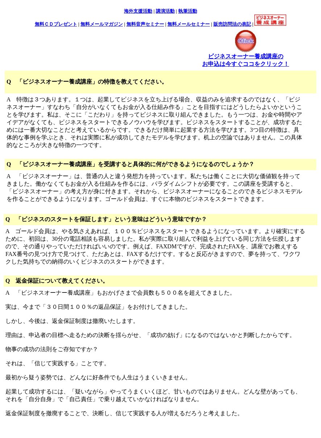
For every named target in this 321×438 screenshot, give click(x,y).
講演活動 (165, 11)
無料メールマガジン (101, 24)
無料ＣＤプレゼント (56, 24)
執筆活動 (187, 11)
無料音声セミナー (145, 24)
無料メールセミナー (188, 24)
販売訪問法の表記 (232, 24)
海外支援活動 (138, 11)
